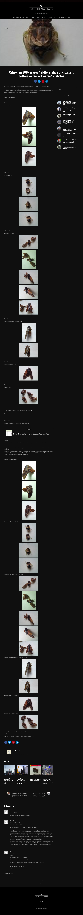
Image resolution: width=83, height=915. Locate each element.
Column (56, 17)
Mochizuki (17, 751)
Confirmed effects (22, 432)
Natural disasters (20, 17)
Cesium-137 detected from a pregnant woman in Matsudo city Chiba (31, 434)
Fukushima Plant (35, 17)
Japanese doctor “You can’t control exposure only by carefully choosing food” (20, 794)
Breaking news (37, 68)
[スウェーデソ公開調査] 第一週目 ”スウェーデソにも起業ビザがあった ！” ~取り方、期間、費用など (37, 795)
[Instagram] (80, 1)
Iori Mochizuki (7, 420)
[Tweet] (39, 81)
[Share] (35, 81)
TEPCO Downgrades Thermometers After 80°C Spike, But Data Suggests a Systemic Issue (8, 780)
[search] (75, 89)
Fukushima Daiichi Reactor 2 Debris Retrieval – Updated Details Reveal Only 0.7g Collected (47, 780)
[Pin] (43, 81)
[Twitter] (77, 1)
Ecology (50, 17)
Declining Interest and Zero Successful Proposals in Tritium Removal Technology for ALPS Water (22, 780)
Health (27, 17)
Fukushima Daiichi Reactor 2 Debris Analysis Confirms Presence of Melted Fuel (35, 779)
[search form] (65, 89)
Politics (43, 17)
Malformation (46, 68)
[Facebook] (75, 1)
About (69, 17)
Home (14, 17)
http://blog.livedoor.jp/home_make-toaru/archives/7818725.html (18, 410)
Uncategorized (62, 17)
